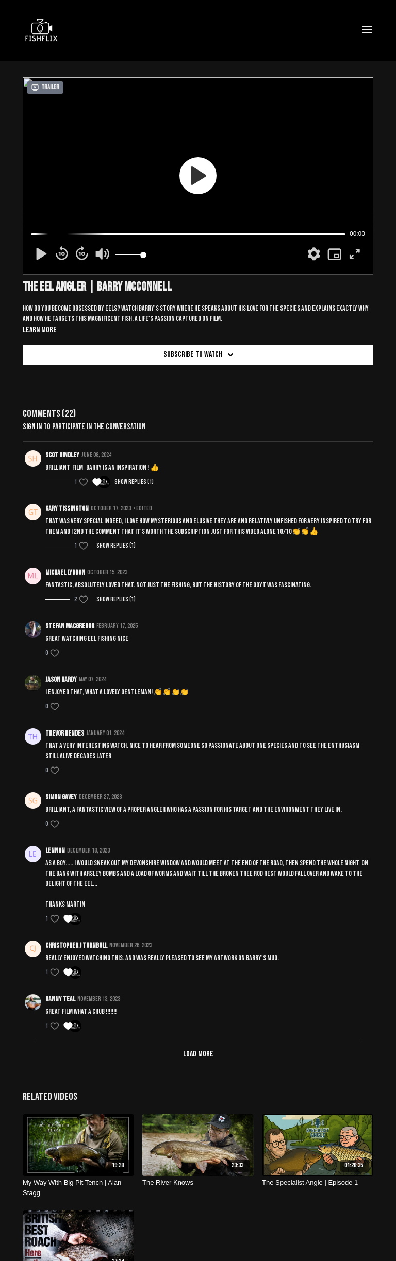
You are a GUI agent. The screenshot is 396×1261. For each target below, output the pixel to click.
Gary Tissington (67, 508)
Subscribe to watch (200, 355)
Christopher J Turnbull (76, 945)
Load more (198, 1054)
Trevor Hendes (64, 733)
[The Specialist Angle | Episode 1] (317, 1183)
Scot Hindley (62, 455)
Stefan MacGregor (69, 626)
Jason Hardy (61, 679)
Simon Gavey (61, 797)
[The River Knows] (198, 1183)
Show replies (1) (134, 482)
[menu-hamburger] (367, 30)
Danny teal (60, 999)
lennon (55, 850)
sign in (32, 427)
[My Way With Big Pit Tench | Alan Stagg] (78, 1188)
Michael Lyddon (65, 572)
